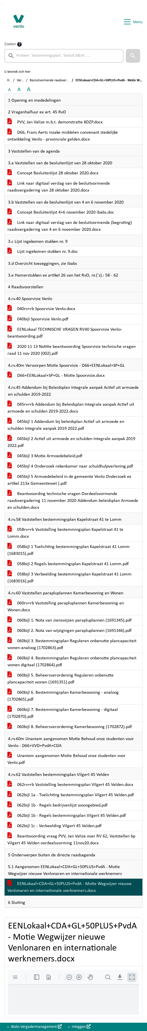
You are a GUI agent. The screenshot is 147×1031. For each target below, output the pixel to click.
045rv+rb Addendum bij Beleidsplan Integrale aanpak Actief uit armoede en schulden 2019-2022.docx (70, 408)
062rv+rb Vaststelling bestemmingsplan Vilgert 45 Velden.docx (70, 784)
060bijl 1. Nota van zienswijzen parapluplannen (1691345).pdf (69, 620)
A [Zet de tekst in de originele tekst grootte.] (9, 90)
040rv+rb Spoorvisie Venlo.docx (41, 309)
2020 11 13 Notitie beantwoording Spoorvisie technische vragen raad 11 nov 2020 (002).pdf (71, 350)
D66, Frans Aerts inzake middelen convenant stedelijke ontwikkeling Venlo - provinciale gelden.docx (62, 136)
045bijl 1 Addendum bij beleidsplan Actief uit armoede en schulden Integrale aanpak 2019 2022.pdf (65, 425)
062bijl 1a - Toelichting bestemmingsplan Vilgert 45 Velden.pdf (70, 795)
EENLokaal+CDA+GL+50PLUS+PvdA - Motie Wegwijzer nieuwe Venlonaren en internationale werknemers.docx (69, 887)
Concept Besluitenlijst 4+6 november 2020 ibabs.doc (60, 212)
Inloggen (81, 1026)
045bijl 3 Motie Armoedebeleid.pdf (44, 456)
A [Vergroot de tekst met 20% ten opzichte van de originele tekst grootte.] (19, 89)
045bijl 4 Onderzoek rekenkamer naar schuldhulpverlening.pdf (70, 466)
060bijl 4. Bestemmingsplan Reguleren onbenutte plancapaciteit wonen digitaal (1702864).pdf (71, 661)
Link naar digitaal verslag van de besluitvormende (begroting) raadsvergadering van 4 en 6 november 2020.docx (69, 226)
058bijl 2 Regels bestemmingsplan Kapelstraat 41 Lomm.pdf (68, 564)
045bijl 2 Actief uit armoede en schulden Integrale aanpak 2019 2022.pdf (71, 442)
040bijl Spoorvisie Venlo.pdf (37, 319)
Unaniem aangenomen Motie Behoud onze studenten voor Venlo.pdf (66, 759)
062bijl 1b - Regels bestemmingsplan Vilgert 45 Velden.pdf (66, 815)
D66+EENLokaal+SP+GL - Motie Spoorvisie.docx (56, 375)
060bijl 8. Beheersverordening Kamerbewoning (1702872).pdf (69, 727)
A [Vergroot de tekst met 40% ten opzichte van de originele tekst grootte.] (29, 89)
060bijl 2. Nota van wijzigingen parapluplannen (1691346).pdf (69, 630)
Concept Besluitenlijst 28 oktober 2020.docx (52, 173)
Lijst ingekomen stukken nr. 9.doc (42, 251)
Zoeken (10, 44)
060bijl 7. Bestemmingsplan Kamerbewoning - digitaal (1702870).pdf (62, 713)
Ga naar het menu (1, 3)
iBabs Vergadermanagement (36, 1026)
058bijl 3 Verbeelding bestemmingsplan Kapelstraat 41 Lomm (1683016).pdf (69, 577)
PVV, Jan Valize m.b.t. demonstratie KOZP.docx (55, 122)
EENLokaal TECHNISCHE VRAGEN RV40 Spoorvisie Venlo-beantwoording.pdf (64, 333)
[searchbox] (64, 56)
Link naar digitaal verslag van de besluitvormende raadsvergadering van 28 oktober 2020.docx (58, 187)
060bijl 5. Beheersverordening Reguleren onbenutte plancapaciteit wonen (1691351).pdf (60, 679)
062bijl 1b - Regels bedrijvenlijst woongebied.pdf (57, 805)
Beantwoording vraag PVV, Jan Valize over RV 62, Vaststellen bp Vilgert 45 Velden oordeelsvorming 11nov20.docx (71, 839)
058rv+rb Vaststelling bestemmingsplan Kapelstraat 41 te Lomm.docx (65, 533)
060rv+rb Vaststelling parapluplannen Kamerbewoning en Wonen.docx (65, 606)
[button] (133, 56)
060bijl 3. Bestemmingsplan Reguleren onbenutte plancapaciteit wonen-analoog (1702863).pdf (71, 644)
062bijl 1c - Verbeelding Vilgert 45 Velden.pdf (54, 826)
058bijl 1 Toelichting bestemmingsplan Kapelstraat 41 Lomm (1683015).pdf (68, 550)
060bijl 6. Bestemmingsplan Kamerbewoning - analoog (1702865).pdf (63, 696)
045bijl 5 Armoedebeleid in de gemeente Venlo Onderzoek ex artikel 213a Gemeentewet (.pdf (69, 480)
